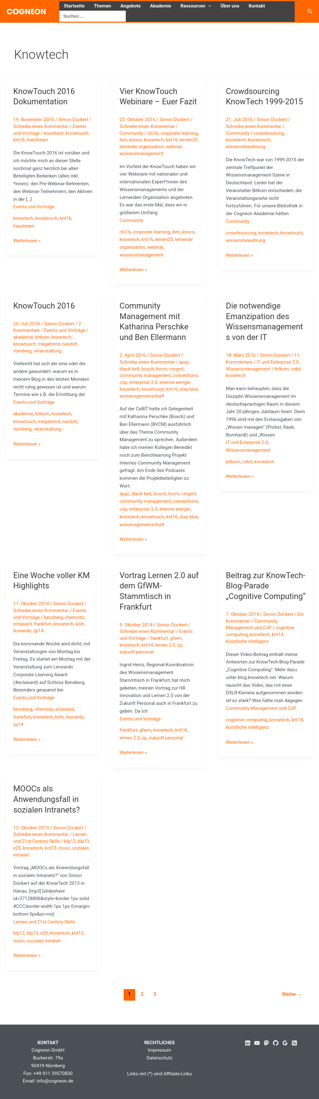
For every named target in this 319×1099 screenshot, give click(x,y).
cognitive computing (247, 745)
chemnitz (75, 631)
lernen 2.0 (166, 659)
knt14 (148, 659)
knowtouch (78, 133)
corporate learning (152, 232)
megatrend (49, 344)
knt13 (51, 862)
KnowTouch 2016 (44, 305)
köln (81, 638)
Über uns (230, 6)
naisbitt (71, 344)
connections (132, 382)
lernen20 (129, 146)
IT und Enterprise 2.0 (278, 362)
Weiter (292, 1009)
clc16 (153, 133)
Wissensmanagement (248, 369)
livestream (38, 140)
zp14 (39, 645)
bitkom (43, 337)
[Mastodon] (266, 1043)
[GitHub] (276, 1043)
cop (151, 382)
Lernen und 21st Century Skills (44, 936)
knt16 (19, 140)
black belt (130, 369)
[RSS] (294, 1043)
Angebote (131, 6)
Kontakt (257, 6)
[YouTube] (257, 1043)
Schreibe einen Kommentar (41, 126)
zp (180, 659)
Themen (102, 6)
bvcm (162, 369)
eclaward (22, 638)
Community (132, 133)
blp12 (71, 856)
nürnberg (22, 351)
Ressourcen (195, 6)
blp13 (84, 856)
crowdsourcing (269, 133)
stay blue (142, 396)
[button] (208, 6)
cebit (297, 369)
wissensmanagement (160, 153)
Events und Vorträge (34, 207)
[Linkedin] (247, 1043)
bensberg (54, 631)
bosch (148, 369)
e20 (17, 862)
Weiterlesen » (27, 241)
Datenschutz (159, 1058)
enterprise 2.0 (171, 382)
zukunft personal (137, 666)
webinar (128, 153)
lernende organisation (162, 146)
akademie (23, 337)
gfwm (177, 653)
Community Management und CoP (261, 733)
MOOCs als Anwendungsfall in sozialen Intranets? (47, 814)
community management (146, 375)
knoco (154, 140)
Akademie (160, 6)
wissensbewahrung (246, 146)
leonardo (22, 645)
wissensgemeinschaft (142, 402)
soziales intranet (44, 955)
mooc (65, 862)
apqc (185, 362)
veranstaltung (48, 351)
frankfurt (43, 638)
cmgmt (177, 369)
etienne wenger (135, 389)
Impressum (159, 1050)
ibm (142, 140)
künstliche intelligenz (247, 666)
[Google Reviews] (285, 1043)
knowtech (54, 133)
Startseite (74, 6)
